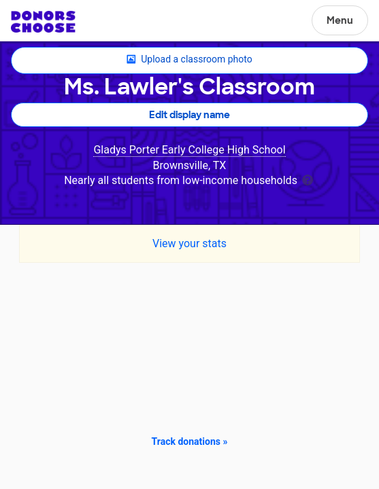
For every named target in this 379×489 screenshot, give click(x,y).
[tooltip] (307, 179)
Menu (340, 20)
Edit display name (189, 115)
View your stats (189, 243)
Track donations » (190, 441)
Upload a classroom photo (189, 60)
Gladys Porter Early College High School (189, 149)
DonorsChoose (43, 22)
